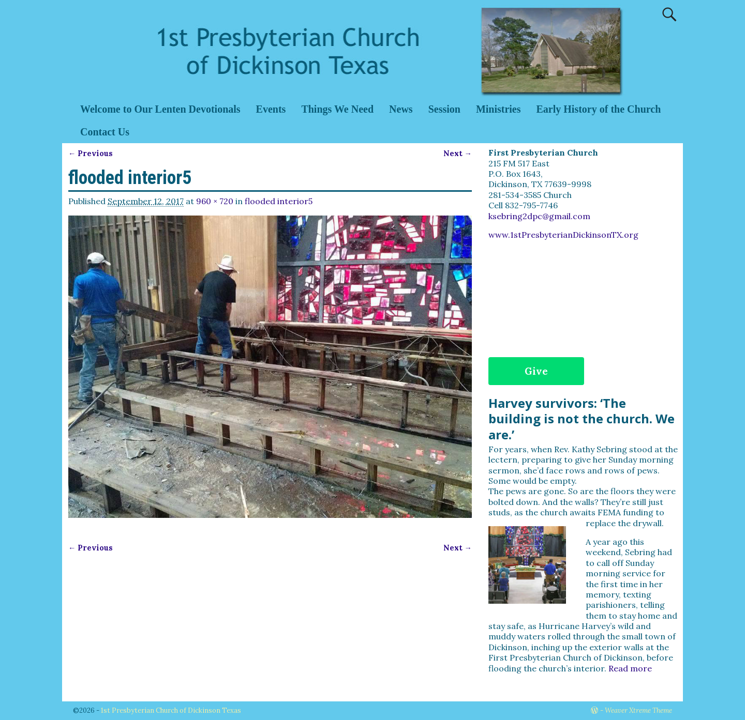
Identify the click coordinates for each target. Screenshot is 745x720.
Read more (630, 668)
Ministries (498, 109)
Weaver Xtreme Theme (638, 710)
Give (536, 371)
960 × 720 (214, 201)
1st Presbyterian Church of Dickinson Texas (171, 710)
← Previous (90, 153)
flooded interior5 (278, 201)
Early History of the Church (599, 109)
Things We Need (337, 109)
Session (444, 109)
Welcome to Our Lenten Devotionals (160, 109)
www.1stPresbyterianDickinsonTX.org (563, 234)
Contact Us (104, 131)
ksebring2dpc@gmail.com (539, 216)
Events (271, 109)
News (401, 109)
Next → (457, 153)
